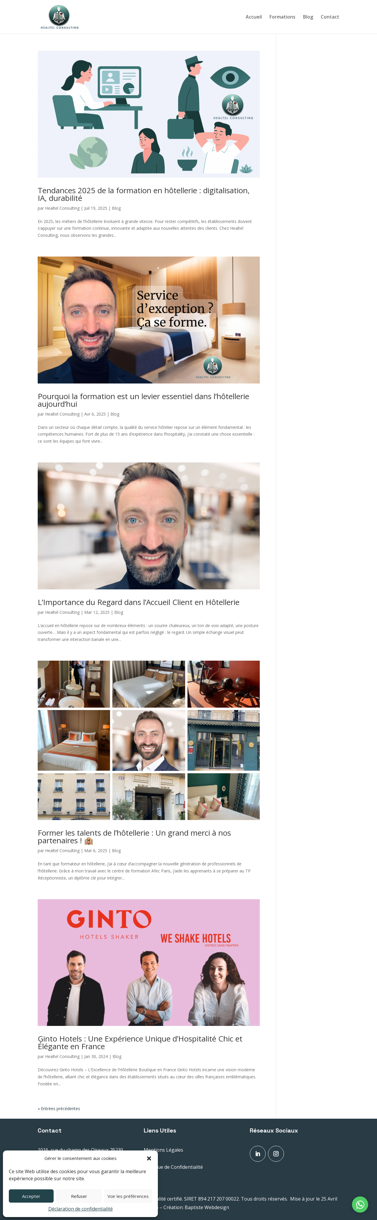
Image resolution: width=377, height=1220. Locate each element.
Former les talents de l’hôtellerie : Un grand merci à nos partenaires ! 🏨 (134, 836)
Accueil (254, 17)
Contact (330, 17)
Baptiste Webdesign (207, 1207)
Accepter (31, 1196)
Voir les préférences (128, 1196)
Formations (282, 17)
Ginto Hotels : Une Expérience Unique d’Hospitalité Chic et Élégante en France (140, 1042)
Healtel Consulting (62, 208)
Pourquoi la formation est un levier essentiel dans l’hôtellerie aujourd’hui (143, 400)
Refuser (79, 1196)
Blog (308, 17)
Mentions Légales (163, 1150)
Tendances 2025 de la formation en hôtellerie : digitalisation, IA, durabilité (144, 194)
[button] (149, 1158)
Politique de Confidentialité (173, 1167)
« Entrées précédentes (59, 1108)
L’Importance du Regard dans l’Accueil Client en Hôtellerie (138, 602)
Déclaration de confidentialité (80, 1209)
